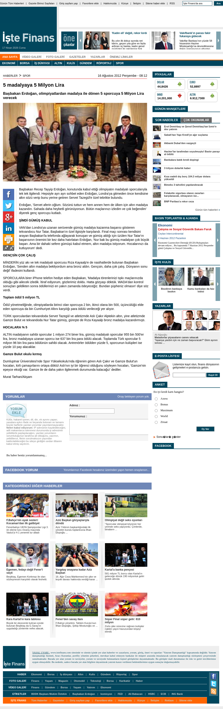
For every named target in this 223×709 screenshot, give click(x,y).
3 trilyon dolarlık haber (177, 168)
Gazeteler (58, 700)
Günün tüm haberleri (207, 209)
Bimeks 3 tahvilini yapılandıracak (183, 184)
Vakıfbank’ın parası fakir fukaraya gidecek (195, 35)
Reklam (169, 700)
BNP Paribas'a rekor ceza (179, 201)
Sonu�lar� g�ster (169, 436)
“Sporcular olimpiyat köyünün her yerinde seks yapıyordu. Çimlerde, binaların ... (123, 527)
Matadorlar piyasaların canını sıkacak (176, 337)
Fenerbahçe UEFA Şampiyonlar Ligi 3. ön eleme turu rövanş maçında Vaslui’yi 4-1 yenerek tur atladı (27, 530)
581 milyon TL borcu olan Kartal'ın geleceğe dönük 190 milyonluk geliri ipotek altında (124, 576)
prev (80, 41)
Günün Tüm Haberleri (12, 3)
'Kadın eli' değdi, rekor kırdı (129, 33)
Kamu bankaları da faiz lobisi (200, 290)
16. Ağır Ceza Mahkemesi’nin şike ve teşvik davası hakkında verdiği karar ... (77, 578)
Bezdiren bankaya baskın (171, 290)
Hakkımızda (109, 3)
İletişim (137, 3)
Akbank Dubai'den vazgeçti (180, 143)
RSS (172, 3)
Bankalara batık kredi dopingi (181, 159)
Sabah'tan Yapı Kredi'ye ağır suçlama (186, 134)
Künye (124, 3)
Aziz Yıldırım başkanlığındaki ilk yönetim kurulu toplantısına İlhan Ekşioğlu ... (73, 530)
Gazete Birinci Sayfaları (42, 3)
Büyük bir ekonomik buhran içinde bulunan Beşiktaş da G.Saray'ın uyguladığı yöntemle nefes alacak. (25, 626)
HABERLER (10, 75)
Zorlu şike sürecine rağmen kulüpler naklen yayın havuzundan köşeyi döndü (124, 629)
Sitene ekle (185, 700)
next (218, 41)
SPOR (26, 75)
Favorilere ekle (90, 3)
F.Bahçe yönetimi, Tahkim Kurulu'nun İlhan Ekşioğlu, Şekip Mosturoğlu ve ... (77, 624)
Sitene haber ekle (155, 3)
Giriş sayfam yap (68, 3)
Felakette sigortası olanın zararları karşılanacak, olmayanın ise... (184, 194)
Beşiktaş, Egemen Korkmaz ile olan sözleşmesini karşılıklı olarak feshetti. (26, 578)
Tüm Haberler (39, 700)
